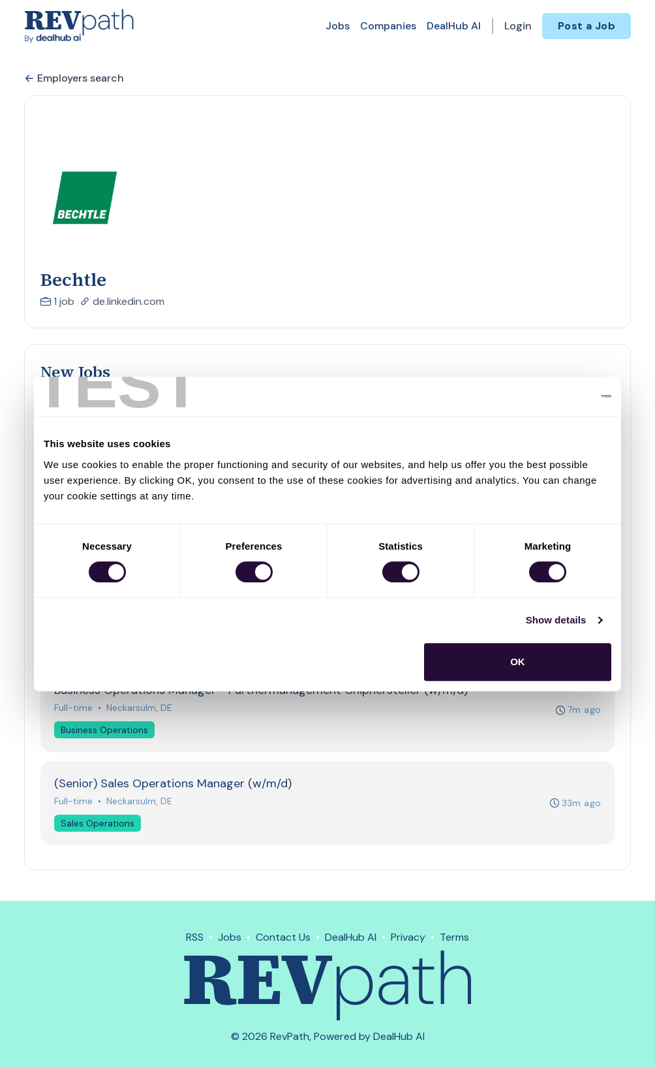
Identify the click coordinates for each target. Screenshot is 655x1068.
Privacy (408, 937)
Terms (454, 937)
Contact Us (283, 937)
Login (518, 26)
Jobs (338, 26)
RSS (195, 937)
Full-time (73, 709)
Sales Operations (97, 824)
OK (517, 661)
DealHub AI (454, 26)
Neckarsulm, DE (139, 709)
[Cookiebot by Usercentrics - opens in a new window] (554, 396)
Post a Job (586, 26)
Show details (556, 619)
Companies (388, 26)
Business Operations (104, 731)
